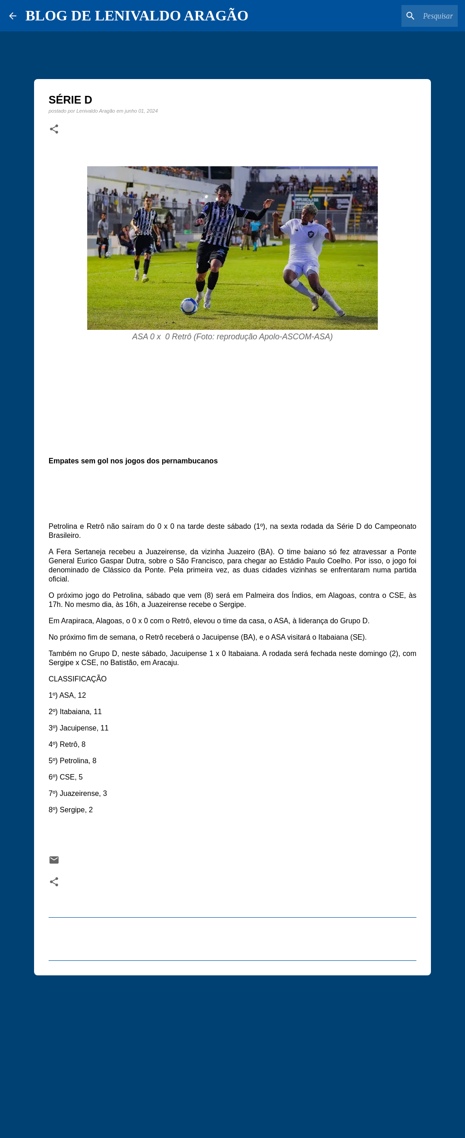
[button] (54, 129)
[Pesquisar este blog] (410, 16)
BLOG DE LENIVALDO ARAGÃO (136, 15)
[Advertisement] (232, 1052)
